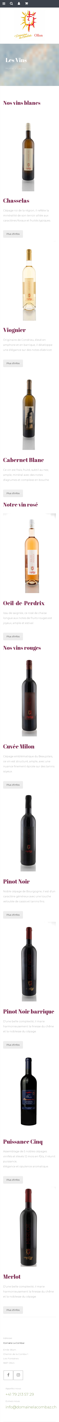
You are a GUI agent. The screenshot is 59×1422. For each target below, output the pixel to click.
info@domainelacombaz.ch (31, 1407)
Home (10, 68)
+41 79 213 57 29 (20, 1394)
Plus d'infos (13, 234)
